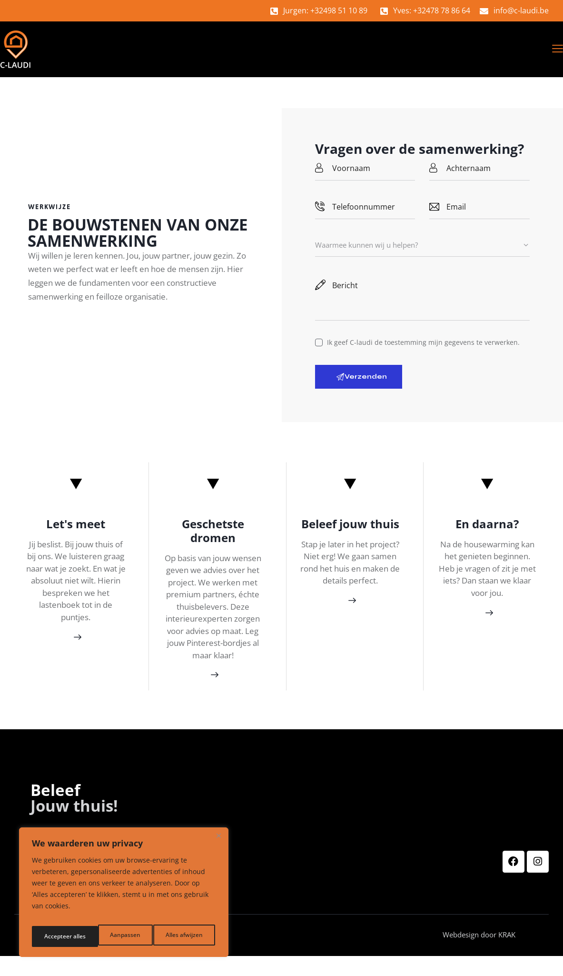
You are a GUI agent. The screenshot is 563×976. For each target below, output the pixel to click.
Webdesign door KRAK (492, 954)
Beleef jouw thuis (350, 529)
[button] (557, 50)
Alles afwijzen (117, 936)
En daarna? (487, 529)
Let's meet (75, 529)
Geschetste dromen (213, 536)
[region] (123, 895)
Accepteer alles (183, 936)
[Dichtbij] (218, 842)
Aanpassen (57, 936)
